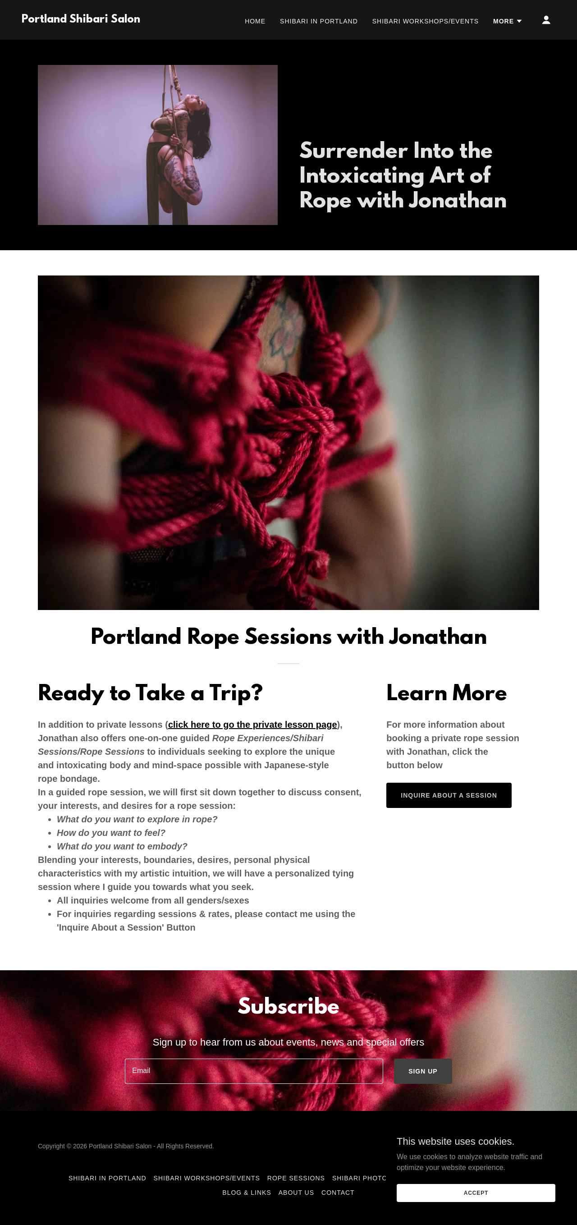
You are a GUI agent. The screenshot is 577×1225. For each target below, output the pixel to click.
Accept (476, 1199)
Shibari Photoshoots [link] (374, 1178)
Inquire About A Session (449, 795)
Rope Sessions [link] (296, 1178)
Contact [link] (338, 1192)
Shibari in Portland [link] (319, 21)
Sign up (423, 1071)
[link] (81, 20)
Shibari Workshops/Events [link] (425, 21)
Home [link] (255, 21)
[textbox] (254, 1071)
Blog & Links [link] (246, 1192)
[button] (508, 21)
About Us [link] (296, 1192)
